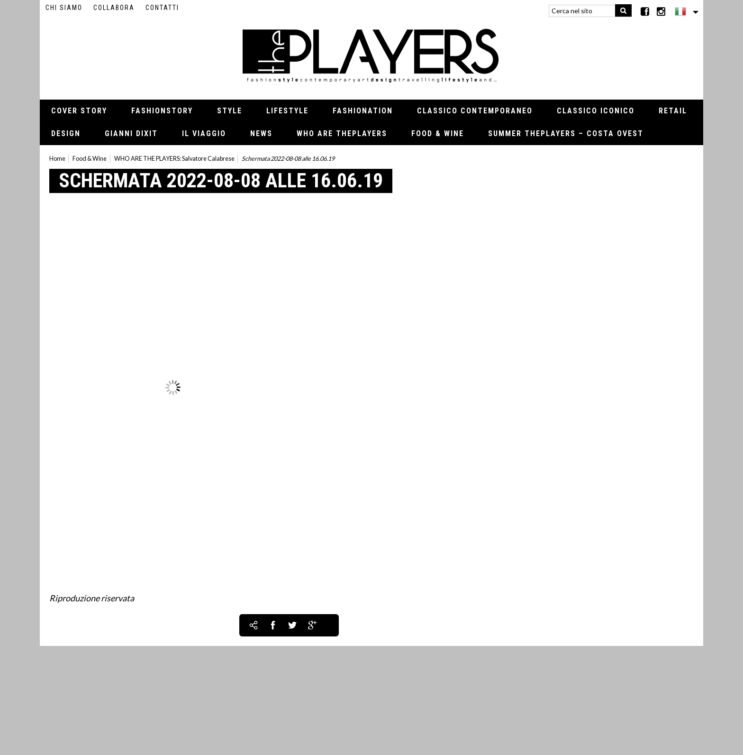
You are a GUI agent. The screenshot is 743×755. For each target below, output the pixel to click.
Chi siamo (63, 7)
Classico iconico (595, 110)
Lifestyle (287, 110)
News (261, 133)
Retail (673, 110)
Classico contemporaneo (475, 110)
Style (229, 110)
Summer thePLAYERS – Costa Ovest (565, 133)
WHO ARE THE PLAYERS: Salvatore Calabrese (174, 158)
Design (66, 133)
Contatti (162, 7)
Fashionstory (162, 110)
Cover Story (79, 110)
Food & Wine (437, 133)
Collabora (114, 7)
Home (57, 158)
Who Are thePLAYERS (342, 133)
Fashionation (363, 110)
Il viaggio (204, 133)
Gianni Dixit (131, 133)
